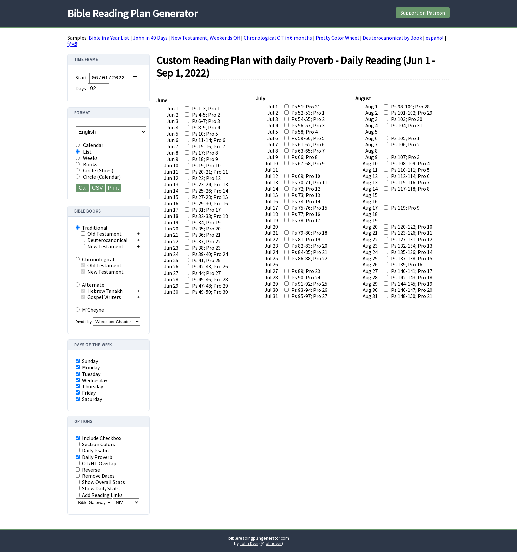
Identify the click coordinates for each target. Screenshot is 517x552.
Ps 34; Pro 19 (206, 222)
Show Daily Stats (98, 488)
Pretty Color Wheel (337, 37)
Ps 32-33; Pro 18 (210, 216)
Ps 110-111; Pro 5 (410, 170)
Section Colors (95, 444)
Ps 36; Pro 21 (206, 234)
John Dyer (249, 543)
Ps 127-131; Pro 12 (411, 239)
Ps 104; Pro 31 (406, 125)
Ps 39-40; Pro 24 (210, 254)
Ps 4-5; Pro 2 (206, 114)
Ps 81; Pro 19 (305, 239)
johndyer (273, 543)
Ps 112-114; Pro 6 (410, 176)
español (435, 37)
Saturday (89, 399)
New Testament (102, 246)
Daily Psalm (92, 450)
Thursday (89, 386)
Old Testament (101, 233)
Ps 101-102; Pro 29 (411, 112)
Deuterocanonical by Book (392, 37)
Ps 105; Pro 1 (405, 138)
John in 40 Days (150, 37)
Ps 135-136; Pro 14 (411, 252)
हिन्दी (72, 44)
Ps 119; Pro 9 (405, 207)
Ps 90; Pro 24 (305, 277)
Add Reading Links (99, 495)
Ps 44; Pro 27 (206, 273)
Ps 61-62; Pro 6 (308, 144)
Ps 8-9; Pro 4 (206, 127)
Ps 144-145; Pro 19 (411, 283)
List (84, 152)
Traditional (91, 227)
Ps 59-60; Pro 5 (308, 138)
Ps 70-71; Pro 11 (309, 182)
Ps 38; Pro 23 (206, 247)
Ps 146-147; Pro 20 (411, 290)
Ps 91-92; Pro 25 (309, 283)
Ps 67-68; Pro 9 (308, 163)
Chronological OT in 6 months (278, 37)
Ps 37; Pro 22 (206, 241)
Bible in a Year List (109, 37)
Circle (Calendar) (98, 177)
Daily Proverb (94, 457)
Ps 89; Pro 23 (305, 271)
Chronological (95, 259)
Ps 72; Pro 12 (305, 188)
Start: (82, 78)
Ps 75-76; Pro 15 (309, 207)
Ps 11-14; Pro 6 (208, 140)
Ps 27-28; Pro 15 (210, 197)
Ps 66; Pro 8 (304, 157)
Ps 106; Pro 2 (405, 144)
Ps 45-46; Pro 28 (210, 279)
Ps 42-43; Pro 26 (210, 266)
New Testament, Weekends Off (205, 37)
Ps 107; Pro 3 (405, 157)
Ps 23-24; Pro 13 (210, 184)
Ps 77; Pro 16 (305, 214)
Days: (81, 88)
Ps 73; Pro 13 (305, 195)
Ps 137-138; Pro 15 (411, 258)
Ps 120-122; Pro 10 (411, 226)
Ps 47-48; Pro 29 (210, 285)
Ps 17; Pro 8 (205, 152)
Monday (88, 367)
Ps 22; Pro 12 (206, 178)
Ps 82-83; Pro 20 (309, 245)
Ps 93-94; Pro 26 (309, 290)
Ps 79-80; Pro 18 (309, 233)
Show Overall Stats (100, 482)
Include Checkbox (98, 438)
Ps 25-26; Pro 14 (210, 190)
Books (86, 164)
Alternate (90, 284)
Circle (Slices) (94, 171)
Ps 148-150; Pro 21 (411, 296)
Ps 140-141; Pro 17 (411, 271)
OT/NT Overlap (96, 463)
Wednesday (91, 380)
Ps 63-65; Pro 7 (308, 150)
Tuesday (88, 374)
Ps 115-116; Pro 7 (410, 182)
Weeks (87, 158)
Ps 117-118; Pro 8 (410, 188)
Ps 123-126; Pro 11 (411, 233)
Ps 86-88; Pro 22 (309, 258)
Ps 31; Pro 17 (206, 209)
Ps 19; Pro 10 (206, 165)
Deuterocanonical (104, 240)
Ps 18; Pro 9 (205, 159)
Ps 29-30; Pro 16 (210, 203)
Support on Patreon (422, 12)
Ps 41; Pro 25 (206, 260)
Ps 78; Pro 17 (305, 220)
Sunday (87, 361)
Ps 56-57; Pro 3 (308, 125)
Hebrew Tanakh (102, 291)
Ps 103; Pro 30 (406, 119)
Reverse (88, 470)
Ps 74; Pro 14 (305, 201)
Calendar (89, 145)
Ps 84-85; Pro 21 (309, 252)
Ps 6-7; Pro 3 (206, 121)
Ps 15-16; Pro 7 (208, 146)
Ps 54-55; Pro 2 (308, 119)
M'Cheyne (90, 309)
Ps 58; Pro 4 (304, 131)
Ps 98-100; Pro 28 (410, 106)
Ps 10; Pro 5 (205, 133)
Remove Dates (95, 476)
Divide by (108, 321)
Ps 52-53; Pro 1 (308, 112)
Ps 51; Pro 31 (305, 106)
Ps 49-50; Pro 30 (210, 292)
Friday (86, 393)
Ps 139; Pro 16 (406, 264)
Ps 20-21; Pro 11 (210, 172)
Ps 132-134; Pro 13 (411, 245)
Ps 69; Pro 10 (305, 176)
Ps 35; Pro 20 (206, 228)
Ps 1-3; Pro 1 (206, 108)
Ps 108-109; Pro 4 (410, 163)
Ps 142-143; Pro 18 (411, 277)
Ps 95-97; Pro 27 (309, 296)
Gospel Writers (101, 297)
